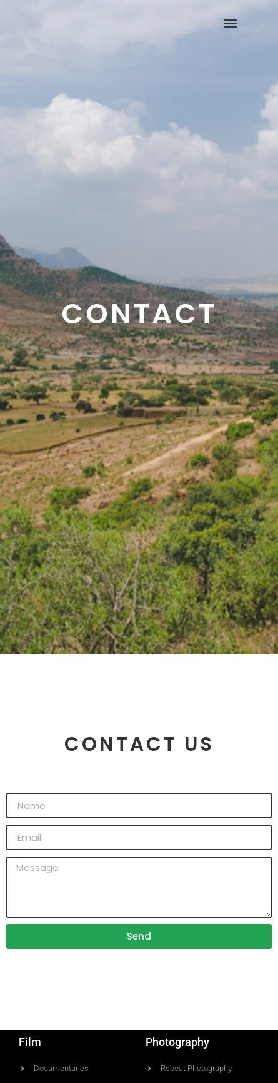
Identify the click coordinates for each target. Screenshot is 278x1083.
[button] (230, 23)
